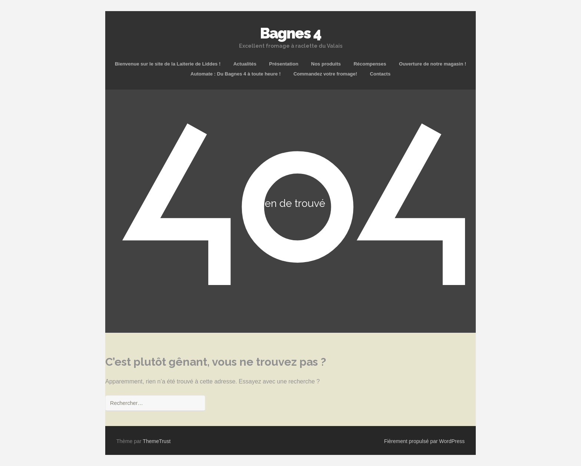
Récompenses (369, 63)
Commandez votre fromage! (325, 73)
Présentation (283, 63)
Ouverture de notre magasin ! (432, 63)
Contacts (380, 73)
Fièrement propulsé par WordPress (424, 441)
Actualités (244, 63)
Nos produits (326, 63)
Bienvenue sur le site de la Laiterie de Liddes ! (167, 63)
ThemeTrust (156, 441)
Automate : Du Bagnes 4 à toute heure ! (235, 73)
